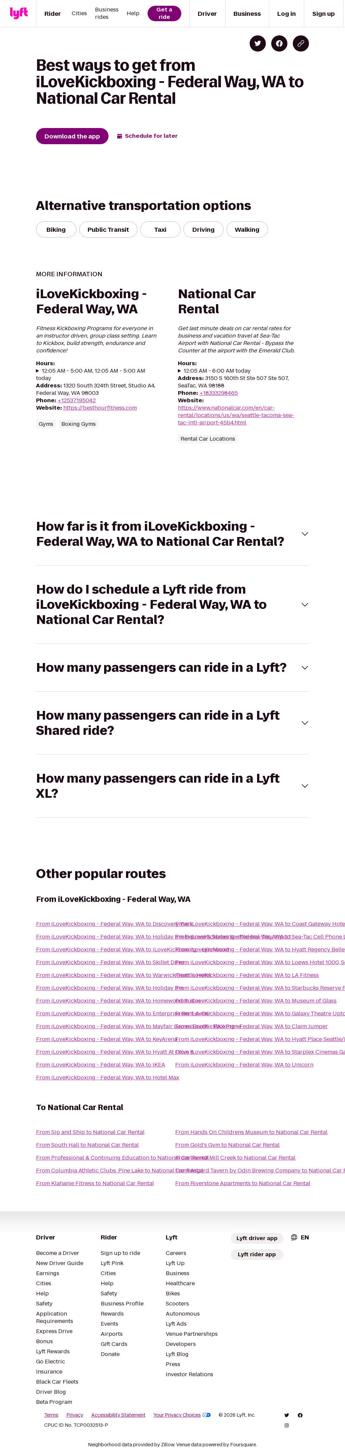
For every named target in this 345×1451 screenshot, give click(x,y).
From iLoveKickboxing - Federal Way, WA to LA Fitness (247, 975)
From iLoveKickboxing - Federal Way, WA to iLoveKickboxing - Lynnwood (132, 949)
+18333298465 (218, 393)
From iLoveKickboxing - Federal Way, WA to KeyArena (106, 1039)
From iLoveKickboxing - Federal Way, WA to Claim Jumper (251, 1026)
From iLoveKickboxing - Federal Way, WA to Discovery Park (114, 924)
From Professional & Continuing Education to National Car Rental (122, 1158)
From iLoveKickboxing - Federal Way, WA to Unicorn (244, 1065)
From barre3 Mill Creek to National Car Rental (235, 1158)
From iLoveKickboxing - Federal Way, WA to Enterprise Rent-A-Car (123, 1013)
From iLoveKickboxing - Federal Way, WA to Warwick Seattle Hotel (123, 975)
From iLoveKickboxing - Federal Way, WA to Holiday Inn (109, 988)
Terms (51, 1415)
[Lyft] (19, 13)
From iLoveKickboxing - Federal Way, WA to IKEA (100, 1065)
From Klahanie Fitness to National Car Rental (95, 1183)
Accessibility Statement (118, 1415)
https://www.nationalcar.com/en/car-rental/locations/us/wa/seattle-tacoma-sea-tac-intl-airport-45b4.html (236, 415)
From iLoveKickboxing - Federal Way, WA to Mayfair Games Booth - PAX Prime (138, 1026)
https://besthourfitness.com (100, 408)
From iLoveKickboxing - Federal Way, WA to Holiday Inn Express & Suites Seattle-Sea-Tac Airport (163, 937)
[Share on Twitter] (258, 43)
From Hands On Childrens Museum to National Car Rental (251, 1132)
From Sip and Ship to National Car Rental (90, 1132)
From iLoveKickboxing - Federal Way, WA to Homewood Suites (118, 1001)
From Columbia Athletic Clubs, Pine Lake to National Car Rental (119, 1170)
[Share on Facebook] (279, 43)
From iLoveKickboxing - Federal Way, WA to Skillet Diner (110, 962)
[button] (172, 534)
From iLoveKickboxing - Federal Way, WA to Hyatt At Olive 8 (115, 1052)
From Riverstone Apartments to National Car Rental (242, 1183)
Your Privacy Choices (182, 1415)
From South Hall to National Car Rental (87, 1145)
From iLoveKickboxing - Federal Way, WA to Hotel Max (107, 1077)
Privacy (74, 1415)
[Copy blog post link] (301, 43)
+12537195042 (77, 400)
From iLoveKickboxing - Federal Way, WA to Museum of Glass (256, 1001)
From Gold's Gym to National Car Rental (227, 1145)
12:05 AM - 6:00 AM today (217, 371)
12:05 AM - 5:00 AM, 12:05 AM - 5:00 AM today (90, 374)
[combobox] (299, 1237)
